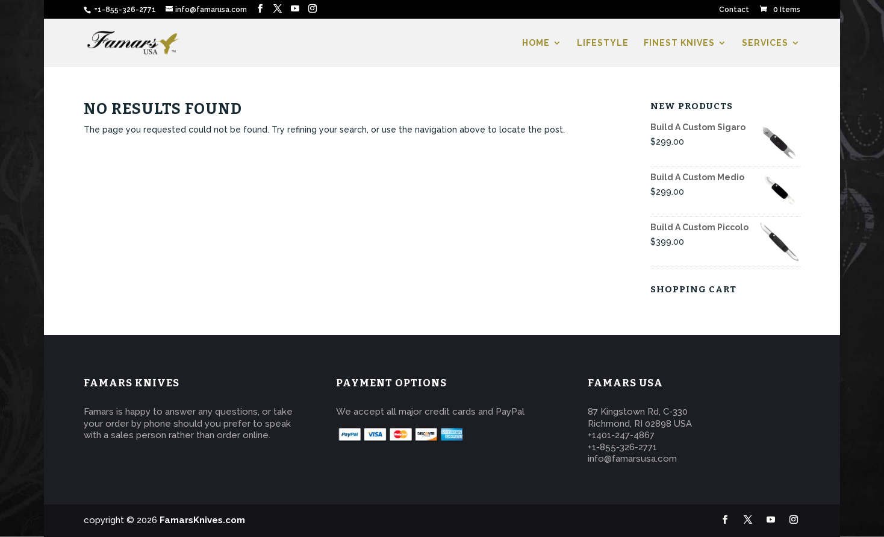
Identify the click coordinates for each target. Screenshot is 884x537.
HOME (536, 43)
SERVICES (765, 43)
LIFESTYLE (603, 43)
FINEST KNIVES (679, 43)
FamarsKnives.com (202, 520)
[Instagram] (312, 8)
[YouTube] (295, 8)
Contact (734, 10)
